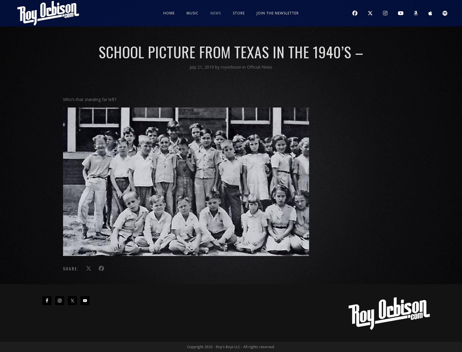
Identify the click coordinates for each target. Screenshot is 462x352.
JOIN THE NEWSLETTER (278, 13)
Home (169, 13)
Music (193, 13)
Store (239, 13)
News (215, 13)
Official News (259, 67)
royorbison (231, 67)
